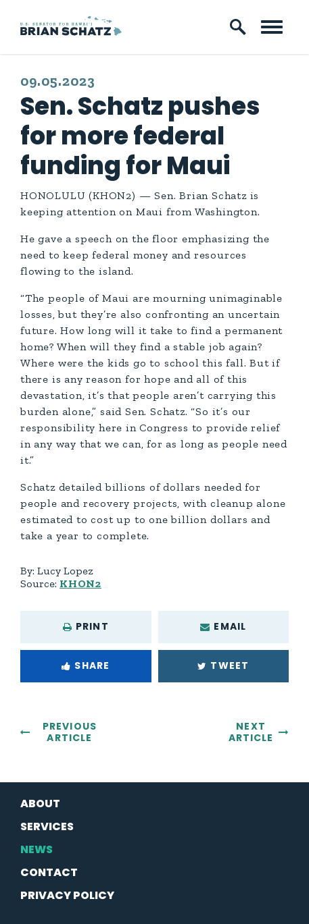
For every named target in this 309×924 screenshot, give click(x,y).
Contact (49, 872)
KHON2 (80, 583)
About (40, 803)
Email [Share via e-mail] (223, 626)
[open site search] (238, 27)
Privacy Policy (67, 895)
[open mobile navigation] (272, 27)
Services (47, 826)
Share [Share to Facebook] (86, 665)
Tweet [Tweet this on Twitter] (223, 665)
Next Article (251, 731)
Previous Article (70, 731)
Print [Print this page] (86, 626)
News (36, 849)
